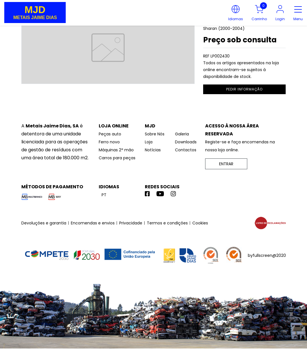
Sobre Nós (154, 134)
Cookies (200, 223)
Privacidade (130, 223)
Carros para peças (117, 158)
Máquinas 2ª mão (116, 150)
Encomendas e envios (93, 223)
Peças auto (110, 134)
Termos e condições (167, 223)
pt (104, 195)
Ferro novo (109, 142)
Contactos (185, 150)
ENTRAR (226, 164)
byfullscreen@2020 (267, 255)
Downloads (186, 142)
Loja (149, 142)
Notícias (153, 150)
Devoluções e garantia (43, 223)
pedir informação (244, 89)
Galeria (182, 134)
